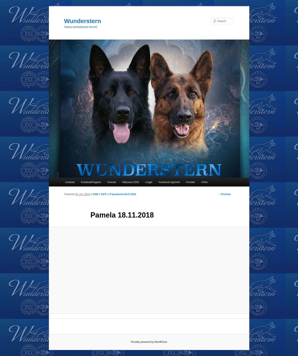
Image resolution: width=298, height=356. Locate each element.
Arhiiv (204, 182)
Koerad (111, 182)
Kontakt (190, 182)
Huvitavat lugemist (169, 182)
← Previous (224, 194)
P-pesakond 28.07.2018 (123, 194)
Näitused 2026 (130, 182)
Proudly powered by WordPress (149, 342)
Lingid (148, 182)
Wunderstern (82, 21)
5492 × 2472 (99, 194)
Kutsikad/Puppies (91, 182)
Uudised (70, 182)
